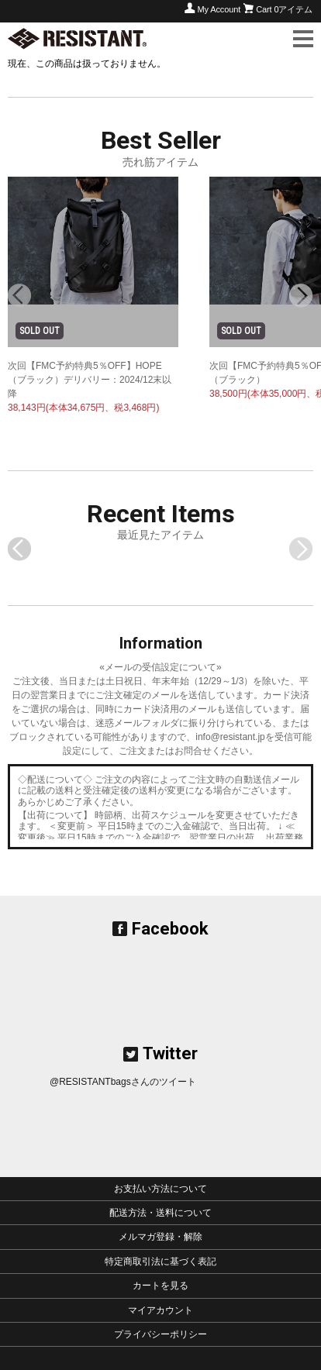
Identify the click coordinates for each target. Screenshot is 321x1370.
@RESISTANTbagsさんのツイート (123, 1081)
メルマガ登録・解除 (160, 1236)
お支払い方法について (160, 1188)
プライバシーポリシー (160, 1334)
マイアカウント (160, 1310)
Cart (284, 9)
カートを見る (160, 1285)
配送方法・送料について (160, 1212)
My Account (218, 9)
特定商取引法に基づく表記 (160, 1261)
